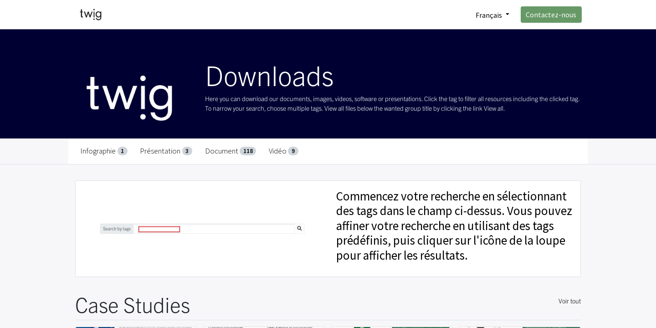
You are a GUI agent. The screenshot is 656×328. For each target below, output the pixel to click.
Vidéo (283, 151)
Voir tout (570, 301)
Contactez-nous (550, 14)
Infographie (104, 151)
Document (230, 151)
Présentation (166, 151)
